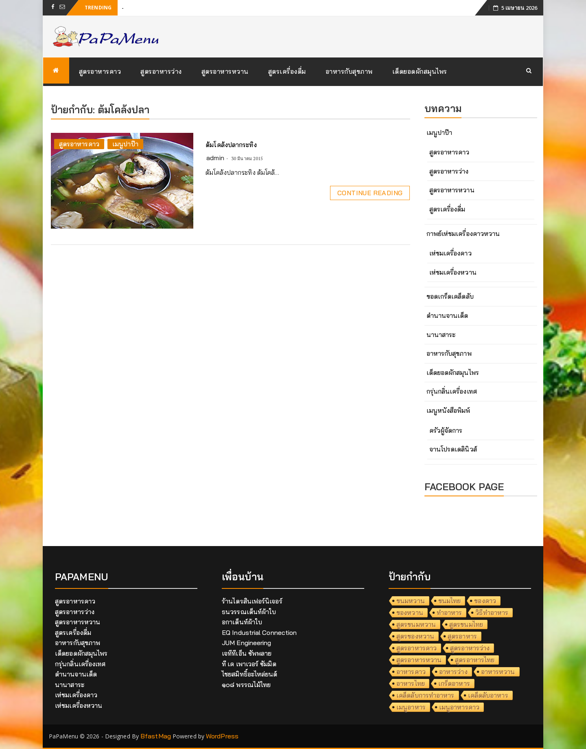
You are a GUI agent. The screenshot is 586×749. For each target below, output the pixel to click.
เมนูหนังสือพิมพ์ (448, 410)
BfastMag (155, 736)
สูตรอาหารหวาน (225, 71)
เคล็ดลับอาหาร (488, 695)
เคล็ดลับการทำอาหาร (425, 695)
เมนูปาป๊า (125, 144)
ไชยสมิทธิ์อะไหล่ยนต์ (250, 674)
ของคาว (485, 601)
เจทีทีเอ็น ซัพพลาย (246, 653)
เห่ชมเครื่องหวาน (453, 272)
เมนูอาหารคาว (459, 707)
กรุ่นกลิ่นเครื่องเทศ (451, 391)
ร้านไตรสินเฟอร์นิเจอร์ (252, 601)
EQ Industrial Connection (259, 632)
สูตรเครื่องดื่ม (287, 71)
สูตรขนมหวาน (416, 624)
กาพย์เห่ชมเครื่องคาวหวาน (463, 233)
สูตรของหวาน (415, 636)
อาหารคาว (411, 671)
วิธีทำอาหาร (491, 612)
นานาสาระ (441, 334)
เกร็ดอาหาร (454, 683)
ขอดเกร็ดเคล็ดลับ (450, 296)
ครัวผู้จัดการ (446, 430)
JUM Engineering (246, 643)
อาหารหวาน (498, 671)
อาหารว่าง (453, 671)
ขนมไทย (449, 601)
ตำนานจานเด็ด (447, 315)
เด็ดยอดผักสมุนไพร (419, 71)
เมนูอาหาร (411, 707)
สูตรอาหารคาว (100, 71)
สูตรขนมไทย (466, 624)
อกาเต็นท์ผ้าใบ (242, 622)
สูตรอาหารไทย (474, 660)
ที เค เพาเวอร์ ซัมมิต (249, 664)
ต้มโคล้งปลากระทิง (231, 145)
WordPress (222, 736)
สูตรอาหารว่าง (161, 71)
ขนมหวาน (410, 601)
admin (215, 158)
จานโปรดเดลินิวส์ (453, 449)
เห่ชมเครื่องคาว (450, 253)
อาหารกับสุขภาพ (349, 71)
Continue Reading (369, 193)
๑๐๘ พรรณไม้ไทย (246, 685)
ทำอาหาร (449, 612)
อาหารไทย (410, 683)
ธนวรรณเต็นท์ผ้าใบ (249, 612)
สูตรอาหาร (462, 636)
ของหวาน (409, 612)
